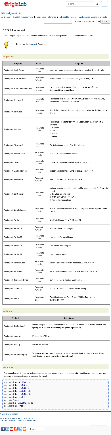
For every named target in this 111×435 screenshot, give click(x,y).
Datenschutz (13, 420)
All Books (5, 17)
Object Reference (68, 17)
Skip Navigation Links (11, 13)
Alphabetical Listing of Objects (93, 17)
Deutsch (9, 414)
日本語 (15, 414)
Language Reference (46, 17)
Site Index (3, 420)
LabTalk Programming (23, 17)
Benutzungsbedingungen (27, 420)
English (2, 414)
